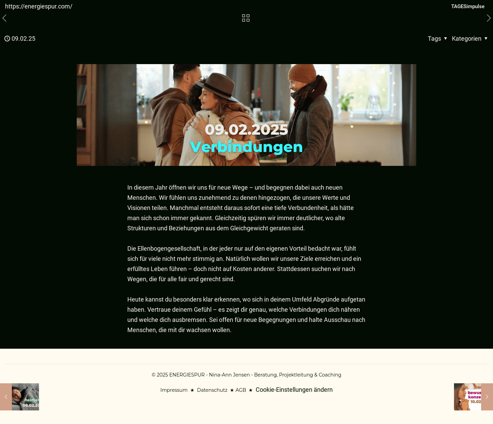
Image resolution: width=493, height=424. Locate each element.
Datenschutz (212, 390)
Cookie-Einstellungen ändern (294, 389)
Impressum (173, 390)
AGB (241, 390)
